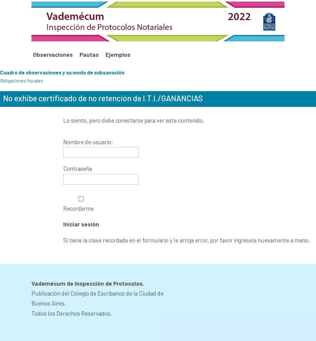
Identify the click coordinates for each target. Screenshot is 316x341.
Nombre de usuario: (88, 141)
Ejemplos (118, 55)
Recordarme (81, 204)
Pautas (89, 55)
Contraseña (77, 168)
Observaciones (53, 55)
